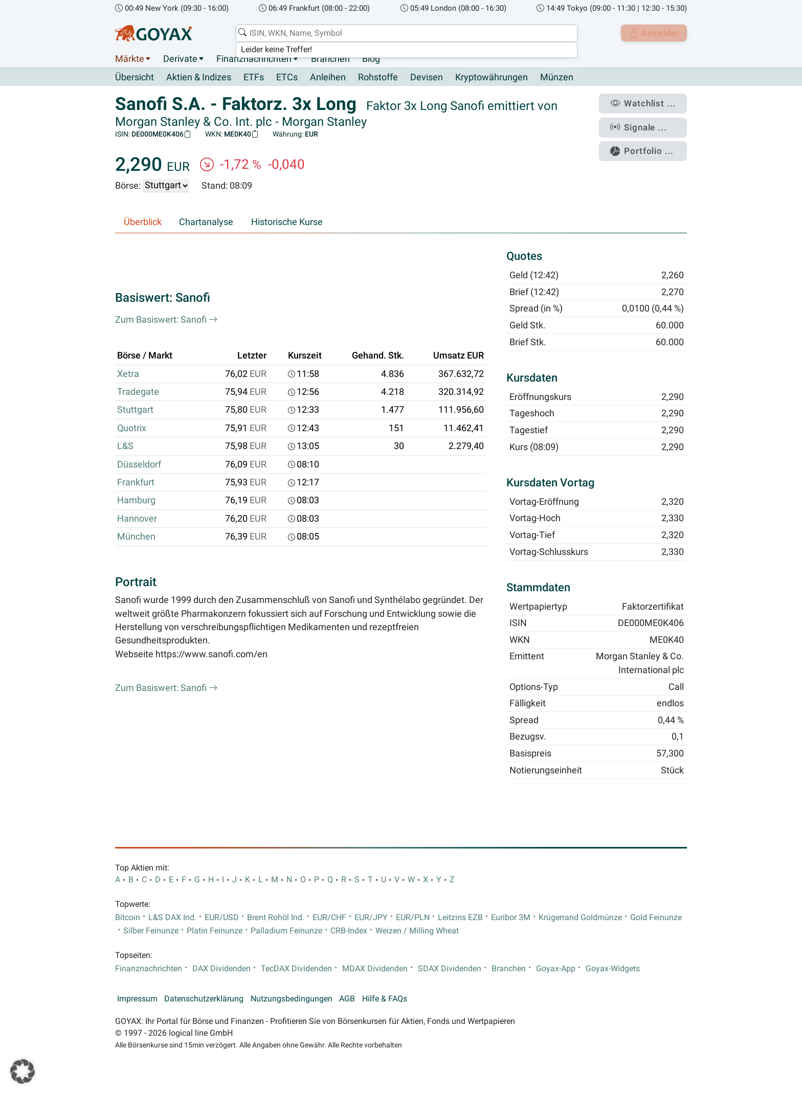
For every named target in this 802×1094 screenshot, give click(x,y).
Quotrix (131, 428)
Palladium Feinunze (286, 930)
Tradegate (138, 392)
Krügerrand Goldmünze (580, 917)
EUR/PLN (413, 917)
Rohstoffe (378, 78)
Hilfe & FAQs (384, 998)
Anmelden (652, 33)
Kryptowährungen (491, 78)
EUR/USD (222, 917)
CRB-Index (348, 930)
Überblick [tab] (143, 222)
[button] (22, 1071)
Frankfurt (135, 483)
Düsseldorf (139, 464)
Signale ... (643, 124)
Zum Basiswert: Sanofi (166, 320)
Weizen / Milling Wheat (417, 930)
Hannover (137, 518)
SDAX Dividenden (449, 968)
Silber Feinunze (151, 930)
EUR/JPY (371, 917)
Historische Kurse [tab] (287, 222)
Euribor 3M (510, 917)
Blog (371, 59)
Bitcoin (127, 917)
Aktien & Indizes (198, 78)
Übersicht (134, 77)
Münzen (556, 78)
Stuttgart (135, 410)
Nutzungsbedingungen (291, 998)
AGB (347, 998)
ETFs (253, 78)
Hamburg (136, 501)
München (136, 537)
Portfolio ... (646, 146)
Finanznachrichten (254, 59)
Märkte (129, 59)
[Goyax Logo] (153, 33)
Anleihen (328, 78)
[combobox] (404, 33)
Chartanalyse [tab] (206, 222)
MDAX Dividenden (375, 968)
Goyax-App (555, 968)
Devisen (426, 78)
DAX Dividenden (221, 968)
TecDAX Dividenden (296, 968)
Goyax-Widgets (613, 968)
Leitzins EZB (460, 917)
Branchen (330, 59)
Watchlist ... (647, 103)
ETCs (287, 78)
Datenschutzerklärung (203, 998)
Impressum (137, 998)
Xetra (128, 374)
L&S (125, 446)
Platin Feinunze (214, 930)
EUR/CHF (329, 917)
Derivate (180, 59)
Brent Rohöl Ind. (275, 917)
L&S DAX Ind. (172, 917)
